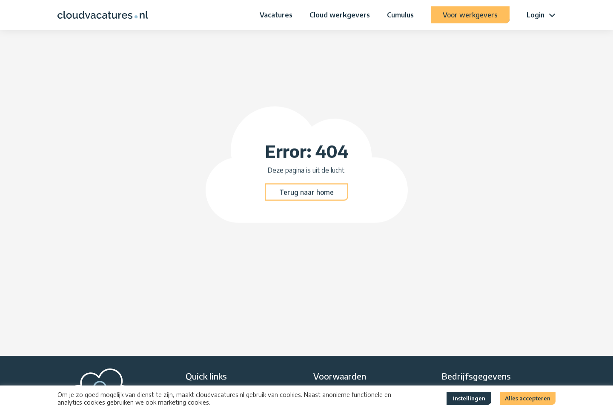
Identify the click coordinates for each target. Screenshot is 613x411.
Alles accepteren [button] (527, 398)
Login (535, 14)
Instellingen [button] (469, 398)
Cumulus (400, 14)
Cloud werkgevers (339, 14)
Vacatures (276, 14)
